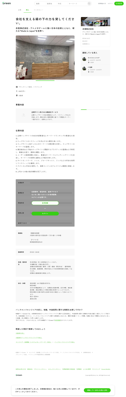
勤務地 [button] (49, 4)
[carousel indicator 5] (107, 109)
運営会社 (29, 369)
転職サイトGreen (21, 352)
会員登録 (119, 3)
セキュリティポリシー (54, 369)
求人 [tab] (28, 10)
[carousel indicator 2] (45, 80)
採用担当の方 (102, 3)
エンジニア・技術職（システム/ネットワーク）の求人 (33, 342)
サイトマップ (96, 369)
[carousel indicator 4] (101, 109)
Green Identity (105, 369)
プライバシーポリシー (40, 369)
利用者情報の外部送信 (68, 369)
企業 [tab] (20, 10)
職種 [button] (37, 4)
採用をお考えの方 (21, 369)
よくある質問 (87, 369)
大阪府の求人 (20, 333)
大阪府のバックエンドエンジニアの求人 (29, 338)
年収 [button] (59, 4)
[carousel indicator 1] (25, 80)
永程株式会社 (87, 352)
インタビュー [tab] (38, 10)
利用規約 (79, 369)
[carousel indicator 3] (64, 80)
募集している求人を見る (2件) (97, 390)
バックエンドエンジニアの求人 (64, 342)
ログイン (110, 3)
